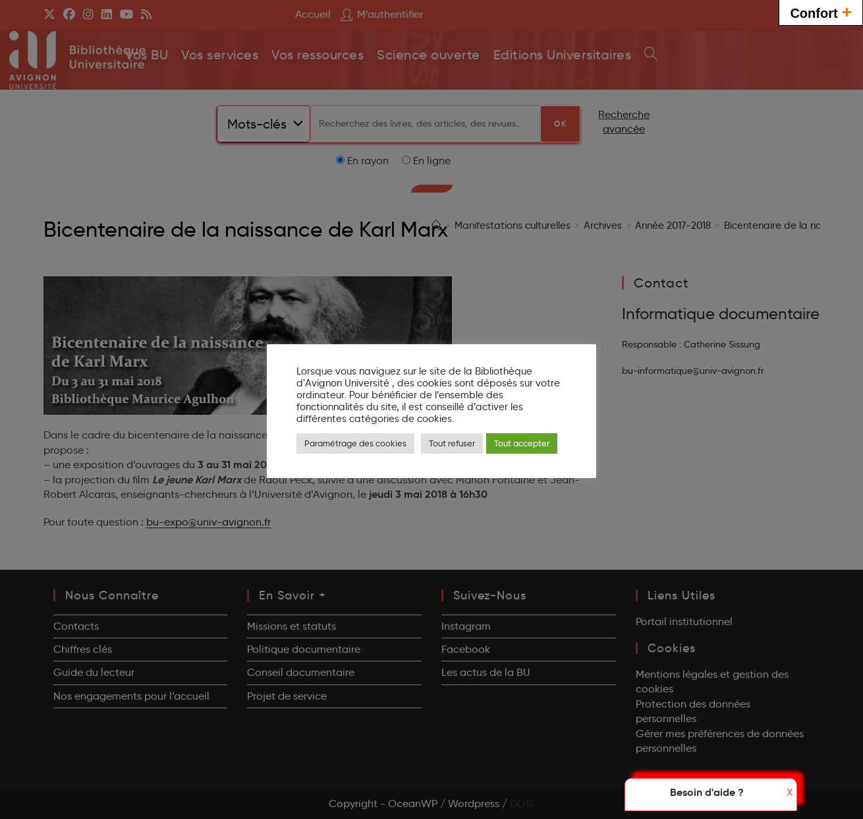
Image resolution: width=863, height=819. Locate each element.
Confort (821, 11)
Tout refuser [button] (452, 443)
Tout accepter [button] (521, 443)
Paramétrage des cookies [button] (355, 443)
